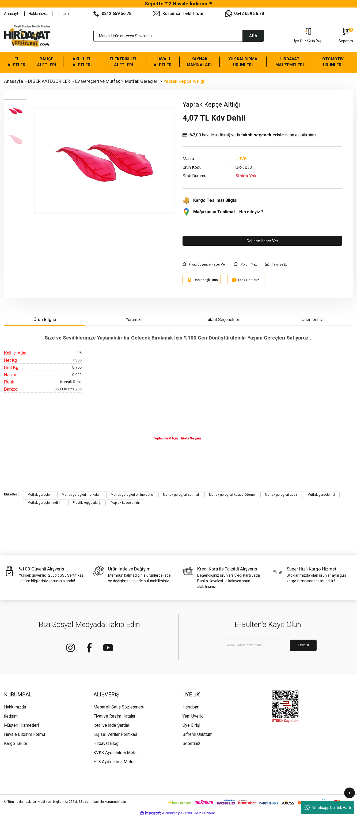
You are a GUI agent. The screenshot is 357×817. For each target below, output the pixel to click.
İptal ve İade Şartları (111, 725)
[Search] (178, 36)
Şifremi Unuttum (197, 734)
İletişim (62, 14)
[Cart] (346, 36)
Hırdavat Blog (106, 743)
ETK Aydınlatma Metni (113, 761)
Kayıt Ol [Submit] (303, 645)
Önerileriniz (312, 319)
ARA (253, 35)
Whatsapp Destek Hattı (328, 808)
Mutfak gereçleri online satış (132, 495)
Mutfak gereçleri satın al (181, 495)
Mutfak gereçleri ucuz (281, 495)
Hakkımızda (38, 14)
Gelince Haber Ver (262, 241)
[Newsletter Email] (253, 645)
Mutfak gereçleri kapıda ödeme (232, 495)
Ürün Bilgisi (44, 319)
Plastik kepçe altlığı (87, 503)
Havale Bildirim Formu (24, 734)
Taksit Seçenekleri (223, 319)
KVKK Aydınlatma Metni (115, 752)
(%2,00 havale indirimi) (250, 135)
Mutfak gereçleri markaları (81, 495)
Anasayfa (12, 14)
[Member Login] (307, 36)
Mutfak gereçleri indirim (45, 503)
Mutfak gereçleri (40, 495)
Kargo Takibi (15, 743)
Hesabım (191, 707)
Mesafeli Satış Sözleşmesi (118, 707)
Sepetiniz (191, 743)
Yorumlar (134, 319)
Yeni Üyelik (193, 716)
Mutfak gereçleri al (321, 495)
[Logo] (27, 36)
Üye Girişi (191, 725)
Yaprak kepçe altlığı (125, 503)
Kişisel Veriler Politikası (115, 734)
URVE (241, 158)
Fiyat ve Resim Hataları (114, 716)
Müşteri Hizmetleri (21, 725)
